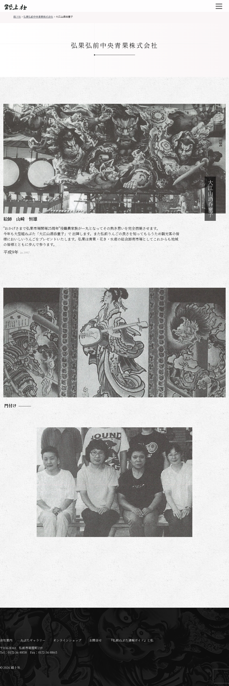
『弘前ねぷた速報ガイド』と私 (131, 640)
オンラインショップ (67, 640)
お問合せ (95, 640)
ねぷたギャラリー (32, 640)
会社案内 (6, 640)
